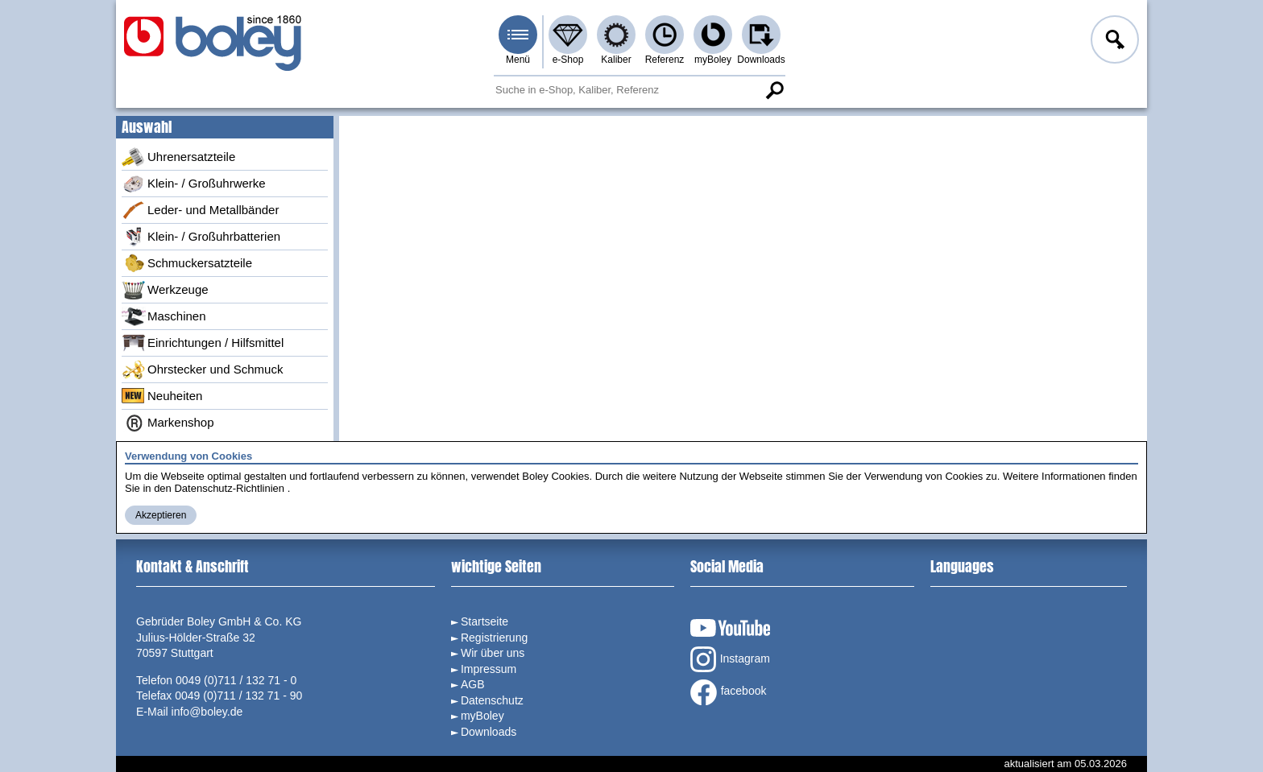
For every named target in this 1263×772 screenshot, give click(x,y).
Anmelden (1113, 41)
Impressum (488, 669)
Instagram (730, 659)
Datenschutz (492, 700)
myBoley (712, 59)
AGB (473, 684)
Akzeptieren (160, 515)
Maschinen (164, 316)
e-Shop (568, 59)
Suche (774, 90)
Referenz (665, 59)
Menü (518, 59)
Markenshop (168, 422)
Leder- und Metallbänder (200, 210)
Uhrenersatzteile (178, 157)
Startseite (484, 621)
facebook (728, 692)
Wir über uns (492, 652)
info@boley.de (207, 711)
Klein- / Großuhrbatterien (201, 236)
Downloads (761, 59)
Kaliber (616, 59)
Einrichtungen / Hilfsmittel (203, 343)
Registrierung (494, 637)
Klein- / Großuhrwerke (194, 183)
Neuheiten (162, 396)
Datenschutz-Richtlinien (229, 488)
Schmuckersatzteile (187, 263)
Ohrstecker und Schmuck (202, 369)
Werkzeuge (165, 289)
